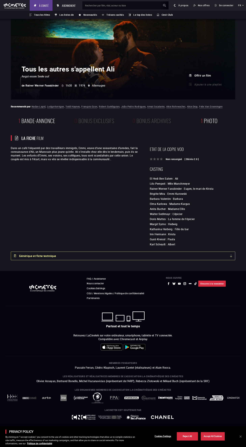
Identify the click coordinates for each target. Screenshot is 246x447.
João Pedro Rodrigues (133, 106)
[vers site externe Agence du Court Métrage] (216, 397)
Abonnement (69, 5)
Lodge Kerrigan (55, 106)
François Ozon (89, 106)
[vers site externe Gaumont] (148, 398)
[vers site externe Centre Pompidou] (182, 398)
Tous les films (42, 14)
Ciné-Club (167, 14)
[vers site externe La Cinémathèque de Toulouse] (80, 398)
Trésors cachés (115, 14)
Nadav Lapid (39, 106)
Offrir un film (202, 75)
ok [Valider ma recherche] (164, 5)
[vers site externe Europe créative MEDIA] (110, 417)
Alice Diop (192, 106)
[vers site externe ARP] (97, 398)
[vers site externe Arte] (46, 398)
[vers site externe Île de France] (136, 417)
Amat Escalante (156, 106)
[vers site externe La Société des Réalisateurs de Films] (12, 397)
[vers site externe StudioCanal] (131, 398)
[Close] (240, 436)
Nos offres (204, 5)
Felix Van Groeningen (211, 106)
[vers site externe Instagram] (184, 283)
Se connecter (226, 5)
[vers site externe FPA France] (114, 397)
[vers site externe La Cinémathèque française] (165, 397)
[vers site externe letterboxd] (190, 283)
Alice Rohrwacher (175, 106)
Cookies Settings (96, 288)
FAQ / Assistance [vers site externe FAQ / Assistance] (96, 278)
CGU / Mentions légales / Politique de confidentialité (115, 293)
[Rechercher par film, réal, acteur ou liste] (125, 5)
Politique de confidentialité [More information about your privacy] (39, 443)
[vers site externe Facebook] (168, 283)
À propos (183, 5)
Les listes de (66, 14)
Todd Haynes (72, 106)
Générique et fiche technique (37, 256)
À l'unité (43, 5)
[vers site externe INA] (63, 398)
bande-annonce (36, 120)
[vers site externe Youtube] (179, 283)
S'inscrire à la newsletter (212, 283)
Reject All (187, 436)
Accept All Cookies (213, 436)
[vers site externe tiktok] (195, 283)
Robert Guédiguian (109, 106)
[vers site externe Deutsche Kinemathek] (199, 398)
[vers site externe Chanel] (162, 417)
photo (209, 120)
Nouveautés (90, 14)
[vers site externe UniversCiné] (29, 397)
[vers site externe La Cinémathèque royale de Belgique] (233, 398)
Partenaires (93, 298)
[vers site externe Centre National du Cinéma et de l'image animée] (83, 417)
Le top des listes (142, 14)
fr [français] (239, 5)
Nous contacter (95, 283)
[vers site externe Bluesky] (174, 283)
